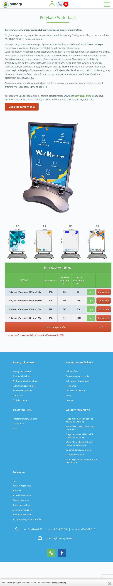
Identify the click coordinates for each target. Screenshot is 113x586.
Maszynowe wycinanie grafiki (26, 519)
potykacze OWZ (82, 95)
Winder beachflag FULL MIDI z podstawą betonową (80, 443)
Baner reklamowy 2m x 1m (78, 449)
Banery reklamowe (21, 371)
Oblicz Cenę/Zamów (55, 327)
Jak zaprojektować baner (78, 380)
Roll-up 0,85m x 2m (75, 454)
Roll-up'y (16, 490)
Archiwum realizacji (22, 509)
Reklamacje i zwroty (75, 390)
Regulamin (71, 385)
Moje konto (52, 3)
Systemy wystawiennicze (24, 385)
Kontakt (70, 400)
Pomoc (15, 428)
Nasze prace (18, 395)
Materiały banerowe (22, 390)
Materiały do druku (21, 495)
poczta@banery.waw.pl (60, 538)
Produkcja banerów (21, 514)
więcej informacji (59, 583)
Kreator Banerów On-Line (24, 418)
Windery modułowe (21, 485)
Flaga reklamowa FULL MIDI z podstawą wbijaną (80, 436)
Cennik (69, 395)
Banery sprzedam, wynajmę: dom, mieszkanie (82, 461)
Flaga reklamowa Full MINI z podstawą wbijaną (79, 420)
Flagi (14, 480)
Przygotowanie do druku (77, 376)
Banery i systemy (20, 500)
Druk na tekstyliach (21, 376)
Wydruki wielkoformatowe (25, 380)
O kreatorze (18, 423)
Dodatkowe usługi (21, 504)
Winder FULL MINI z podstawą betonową (80, 428)
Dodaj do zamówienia (22, 106)
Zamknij (109, 583)
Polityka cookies (20, 400)
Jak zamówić (72, 371)
